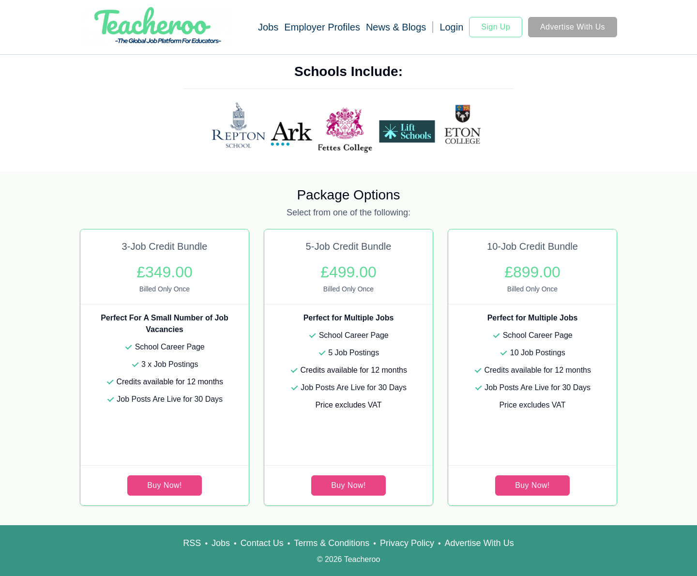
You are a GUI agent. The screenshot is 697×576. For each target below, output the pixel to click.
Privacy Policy (407, 543)
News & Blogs (396, 27)
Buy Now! (164, 485)
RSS (192, 543)
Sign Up (495, 27)
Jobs (268, 27)
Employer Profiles (322, 27)
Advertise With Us (572, 27)
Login (451, 27)
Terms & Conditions (331, 543)
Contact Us (262, 543)
